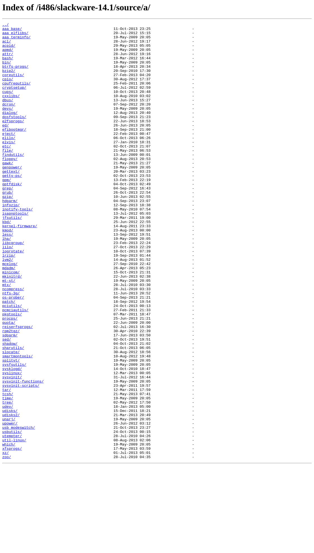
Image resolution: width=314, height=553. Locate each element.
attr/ (7, 60)
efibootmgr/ (14, 151)
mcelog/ (10, 312)
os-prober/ (13, 352)
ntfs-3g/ (11, 347)
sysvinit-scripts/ (20, 458)
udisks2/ (11, 493)
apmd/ (7, 55)
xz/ (5, 539)
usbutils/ (12, 513)
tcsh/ (7, 468)
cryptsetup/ (14, 100)
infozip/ (11, 241)
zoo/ (6, 544)
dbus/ (7, 115)
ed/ (5, 146)
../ (5, 25)
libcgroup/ (13, 287)
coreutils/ (13, 85)
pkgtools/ (12, 372)
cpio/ (7, 90)
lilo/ (7, 292)
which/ (8, 528)
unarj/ (8, 498)
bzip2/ (8, 80)
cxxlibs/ (11, 110)
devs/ (7, 125)
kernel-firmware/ (19, 267)
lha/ (6, 282)
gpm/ (6, 211)
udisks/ (10, 488)
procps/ (10, 377)
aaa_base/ (12, 30)
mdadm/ (8, 317)
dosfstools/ (14, 136)
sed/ (6, 403)
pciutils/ (12, 362)
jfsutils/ (12, 256)
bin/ (6, 70)
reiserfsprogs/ (17, 387)
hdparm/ (10, 236)
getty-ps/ (12, 206)
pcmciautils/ (15, 367)
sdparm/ (10, 397)
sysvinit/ (12, 448)
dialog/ (10, 130)
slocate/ (11, 418)
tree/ (7, 478)
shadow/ (10, 408)
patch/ (8, 357)
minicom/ (11, 322)
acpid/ (8, 50)
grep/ (7, 221)
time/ (7, 473)
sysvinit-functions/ (23, 453)
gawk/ (7, 191)
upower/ (10, 503)
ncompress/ (13, 342)
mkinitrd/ (12, 327)
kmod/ (7, 272)
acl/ (6, 45)
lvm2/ (7, 307)
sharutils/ (13, 413)
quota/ (8, 382)
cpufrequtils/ (16, 95)
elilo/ (8, 161)
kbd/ (6, 261)
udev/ (7, 483)
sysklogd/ (12, 438)
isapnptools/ (15, 251)
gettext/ (11, 201)
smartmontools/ (17, 423)
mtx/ (6, 337)
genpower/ (12, 196)
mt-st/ (8, 332)
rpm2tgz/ (11, 392)
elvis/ (8, 166)
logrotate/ (13, 297)
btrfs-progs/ (15, 75)
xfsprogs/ (12, 533)
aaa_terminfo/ (16, 40)
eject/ (8, 156)
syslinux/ (12, 443)
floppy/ (10, 186)
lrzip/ (8, 302)
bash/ (7, 65)
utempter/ (12, 518)
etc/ (6, 171)
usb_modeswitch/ (18, 508)
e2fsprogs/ (13, 141)
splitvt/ (11, 428)
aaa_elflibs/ (15, 35)
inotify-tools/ (17, 246)
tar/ (6, 463)
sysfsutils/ (14, 433)
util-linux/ (14, 523)
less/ (7, 277)
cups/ (7, 105)
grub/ (7, 226)
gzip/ (7, 231)
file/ (7, 176)
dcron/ (8, 120)
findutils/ (13, 181)
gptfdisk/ (12, 216)
